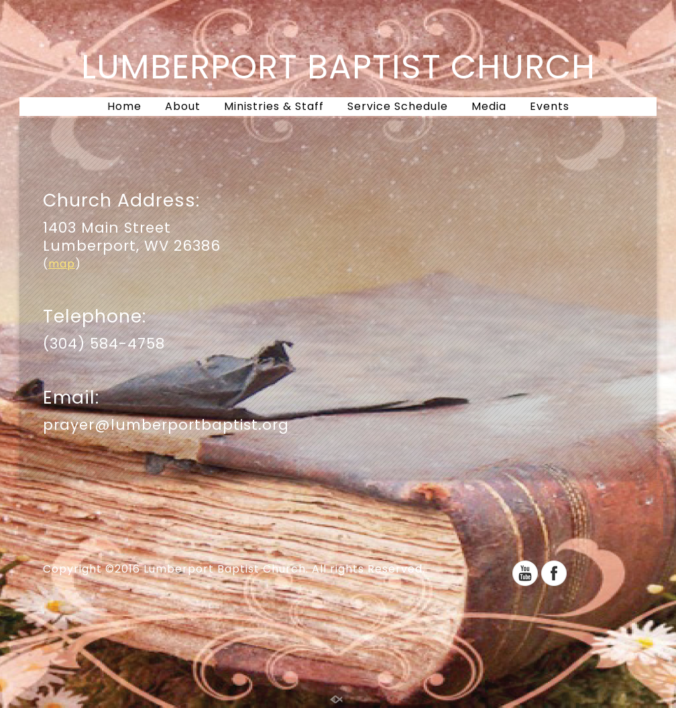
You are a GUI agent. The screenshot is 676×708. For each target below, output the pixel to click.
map (61, 264)
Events (549, 106)
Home (124, 106)
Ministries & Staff (274, 106)
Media (488, 106)
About (183, 106)
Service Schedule (397, 106)
